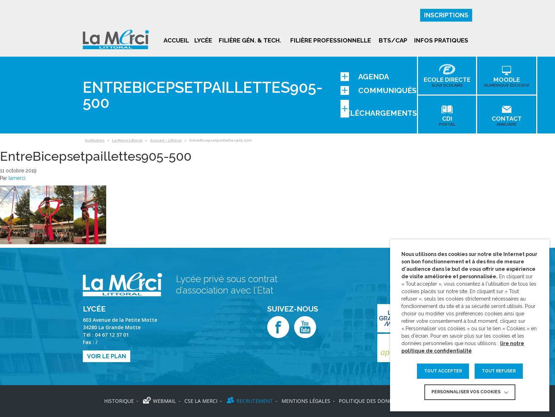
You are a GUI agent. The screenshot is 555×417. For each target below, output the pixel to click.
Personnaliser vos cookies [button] (465, 391)
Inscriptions (446, 15)
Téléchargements (379, 109)
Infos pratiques (441, 40)
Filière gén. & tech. (250, 40)
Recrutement (254, 401)
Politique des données (370, 401)
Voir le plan (106, 356)
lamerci (16, 178)
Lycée (203, 40)
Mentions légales (305, 401)
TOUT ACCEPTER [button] (443, 371)
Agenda (365, 76)
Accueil (176, 40)
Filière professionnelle (330, 40)
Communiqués (379, 90)
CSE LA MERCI (200, 401)
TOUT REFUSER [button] (499, 371)
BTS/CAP (393, 40)
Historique (119, 401)
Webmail (164, 401)
